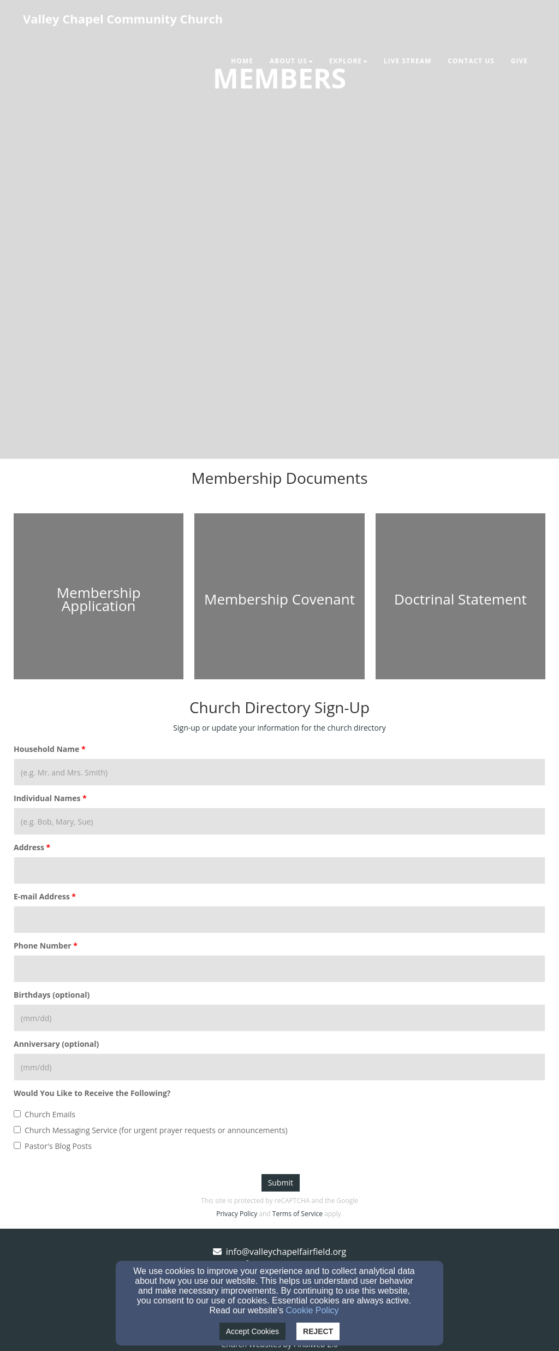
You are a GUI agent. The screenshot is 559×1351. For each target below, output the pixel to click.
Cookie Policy (312, 1310)
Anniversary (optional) (56, 1044)
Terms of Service (297, 1213)
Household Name (46, 749)
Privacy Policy (236, 1213)
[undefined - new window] (98, 599)
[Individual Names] (279, 821)
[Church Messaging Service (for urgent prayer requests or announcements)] (17, 1129)
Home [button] (242, 61)
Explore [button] (348, 61)
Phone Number (43, 945)
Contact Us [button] (471, 61)
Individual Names (47, 798)
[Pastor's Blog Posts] (17, 1145)
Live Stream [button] (407, 61)
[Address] (279, 870)
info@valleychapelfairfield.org (286, 1252)
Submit (280, 1182)
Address (29, 847)
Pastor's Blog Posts (53, 1146)
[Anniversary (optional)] (279, 1067)
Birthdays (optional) (52, 994)
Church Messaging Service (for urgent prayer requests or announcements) (151, 1130)
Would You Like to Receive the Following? (92, 1093)
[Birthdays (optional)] (279, 1018)
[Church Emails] (17, 1113)
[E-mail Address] (279, 919)
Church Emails (44, 1114)
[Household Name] (279, 772)
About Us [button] (291, 61)
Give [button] (519, 61)
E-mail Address (42, 896)
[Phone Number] (279, 968)
